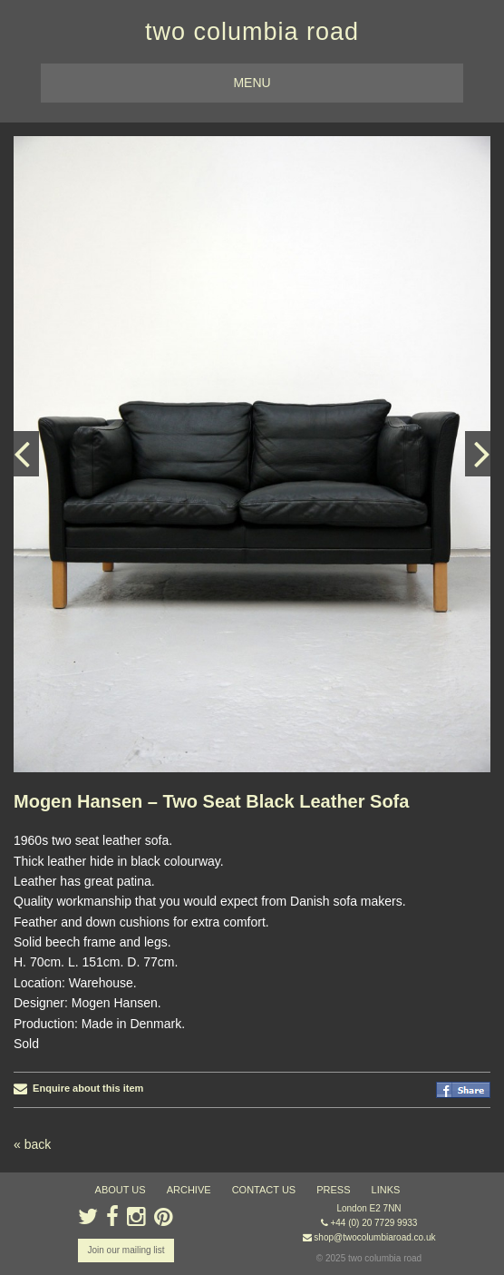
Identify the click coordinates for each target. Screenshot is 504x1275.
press (333, 1189)
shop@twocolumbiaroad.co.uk (374, 1237)
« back (32, 1144)
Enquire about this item (78, 1088)
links (386, 1189)
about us (120, 1189)
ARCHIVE (189, 1189)
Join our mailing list (125, 1250)
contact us (264, 1189)
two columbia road (252, 31)
